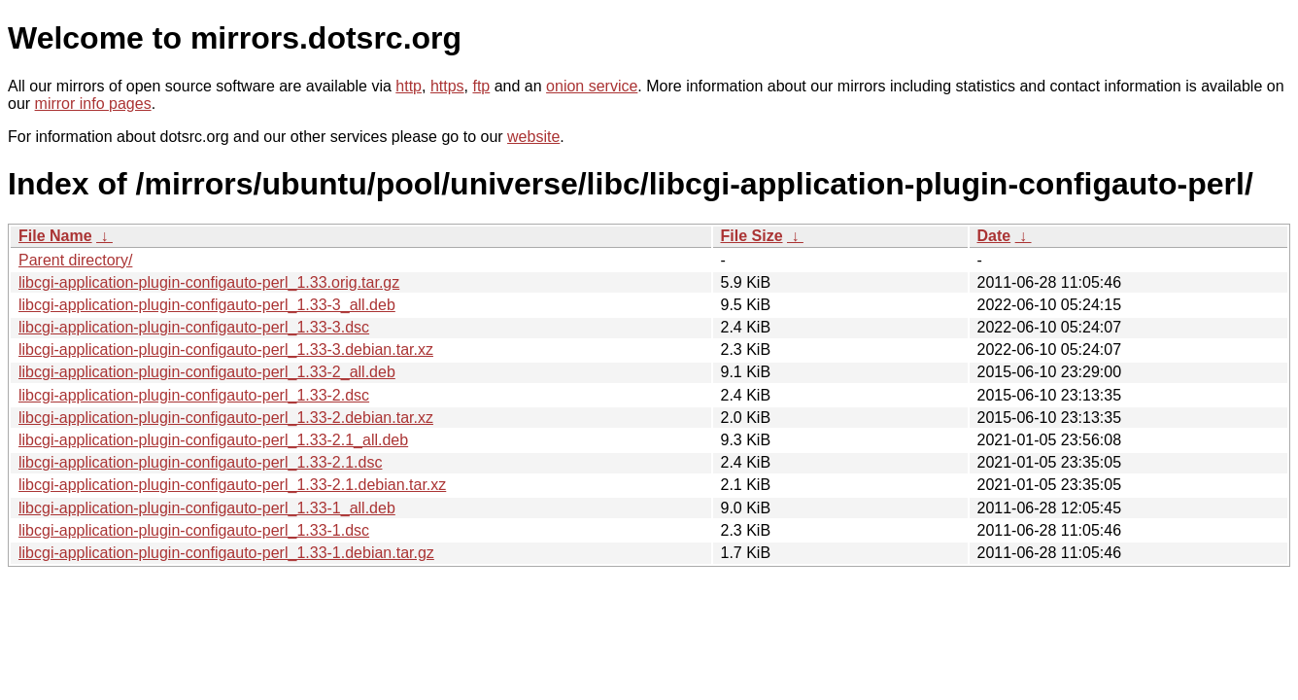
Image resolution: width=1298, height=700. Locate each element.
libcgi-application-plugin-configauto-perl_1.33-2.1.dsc (200, 462)
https (447, 86)
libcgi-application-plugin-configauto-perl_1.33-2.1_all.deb (213, 440)
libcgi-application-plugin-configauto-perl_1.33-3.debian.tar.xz (225, 349)
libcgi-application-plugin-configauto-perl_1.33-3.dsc (193, 327)
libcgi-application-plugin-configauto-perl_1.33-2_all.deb (206, 372)
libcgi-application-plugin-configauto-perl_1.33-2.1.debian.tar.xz (232, 484)
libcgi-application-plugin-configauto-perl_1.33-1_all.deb (206, 508)
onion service (591, 86)
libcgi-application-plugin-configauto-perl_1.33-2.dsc (193, 395)
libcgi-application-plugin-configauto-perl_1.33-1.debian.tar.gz (226, 552)
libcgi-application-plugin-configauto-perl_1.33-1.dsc (193, 530)
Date (994, 236)
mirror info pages (93, 103)
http (408, 86)
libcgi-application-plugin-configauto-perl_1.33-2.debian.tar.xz (225, 417)
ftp (481, 86)
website (533, 136)
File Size (752, 236)
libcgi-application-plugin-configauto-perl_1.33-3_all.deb (206, 305)
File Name (55, 236)
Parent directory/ (75, 260)
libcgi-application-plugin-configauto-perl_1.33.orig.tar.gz (208, 282)
